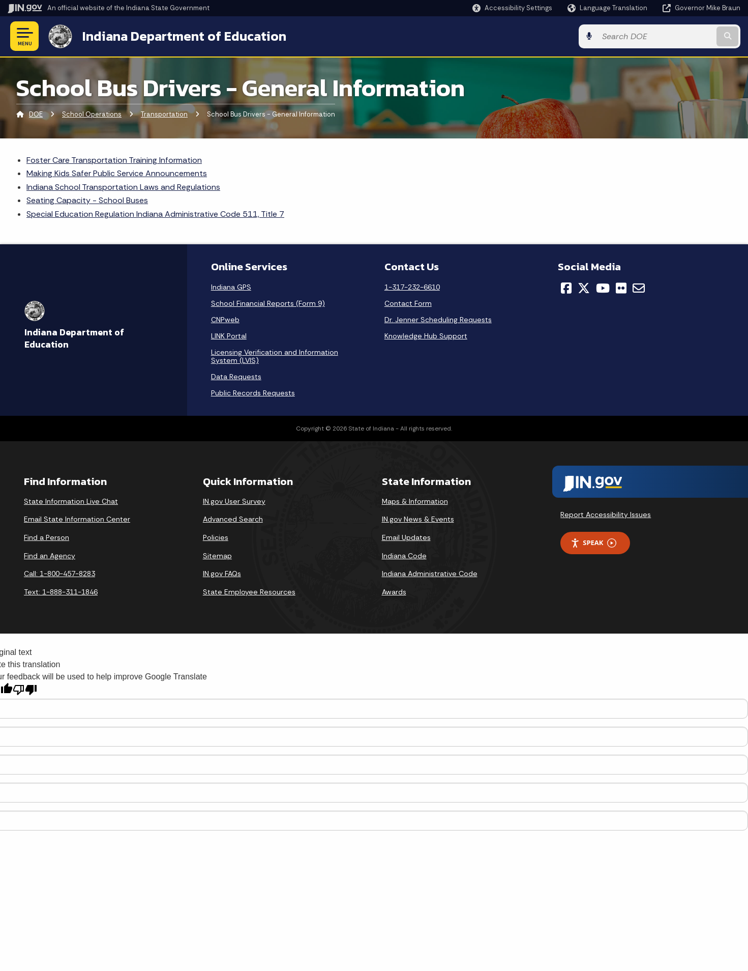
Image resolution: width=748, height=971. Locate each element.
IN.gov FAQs (222, 573)
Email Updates (406, 537)
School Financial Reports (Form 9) (268, 303)
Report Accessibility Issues (605, 514)
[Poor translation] (25, 690)
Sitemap (217, 555)
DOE (36, 114)
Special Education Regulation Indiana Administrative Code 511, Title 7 (155, 214)
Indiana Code (404, 555)
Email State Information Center (77, 519)
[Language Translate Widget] (608, 8)
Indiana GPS (231, 287)
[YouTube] (603, 288)
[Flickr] (621, 288)
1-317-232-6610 (412, 287)
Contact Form (408, 303)
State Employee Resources (249, 591)
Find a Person (46, 537)
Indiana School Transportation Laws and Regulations (123, 187)
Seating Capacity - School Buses (87, 200)
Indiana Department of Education (184, 36)
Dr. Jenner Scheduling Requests (438, 319)
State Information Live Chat (71, 501)
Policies (215, 537)
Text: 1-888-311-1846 (61, 591)
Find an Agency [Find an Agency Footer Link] (49, 555)
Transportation (164, 114)
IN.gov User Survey (234, 501)
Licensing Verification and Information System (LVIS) (274, 356)
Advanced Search (233, 519)
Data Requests (236, 376)
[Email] (639, 288)
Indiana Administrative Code (429, 573)
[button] (512, 8)
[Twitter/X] (584, 288)
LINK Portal (229, 335)
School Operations (92, 114)
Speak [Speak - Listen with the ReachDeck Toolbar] (593, 543)
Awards (394, 591)
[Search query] (656, 36)
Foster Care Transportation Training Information (114, 160)
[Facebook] (566, 288)
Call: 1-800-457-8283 (59, 573)
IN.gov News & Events (418, 519)
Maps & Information (415, 501)
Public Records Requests (253, 392)
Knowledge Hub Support (425, 335)
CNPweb (225, 319)
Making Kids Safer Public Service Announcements (116, 173)
